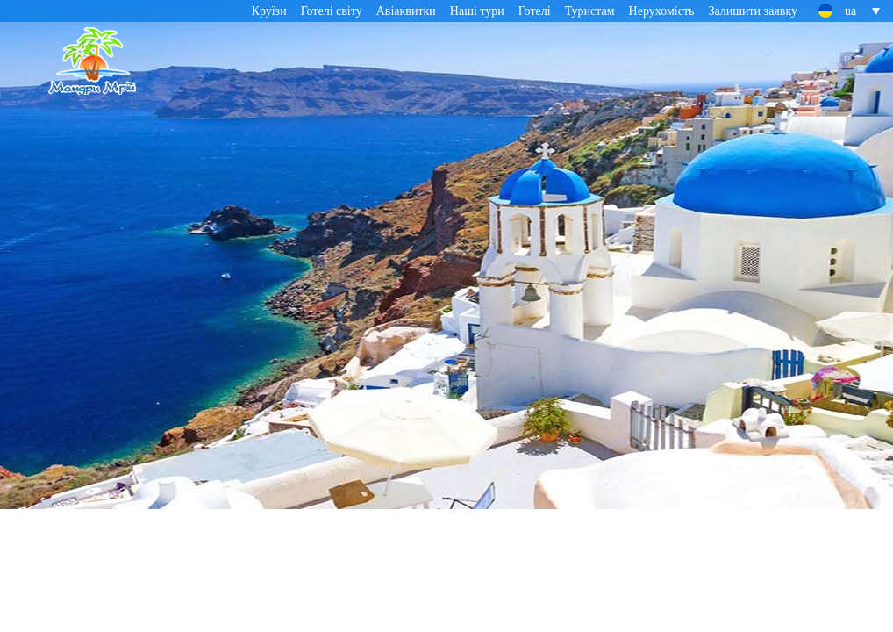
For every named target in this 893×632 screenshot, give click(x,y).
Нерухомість (662, 11)
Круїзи (269, 11)
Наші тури (477, 11)
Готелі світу (331, 11)
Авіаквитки (406, 11)
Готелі (534, 11)
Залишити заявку (752, 11)
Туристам (590, 11)
